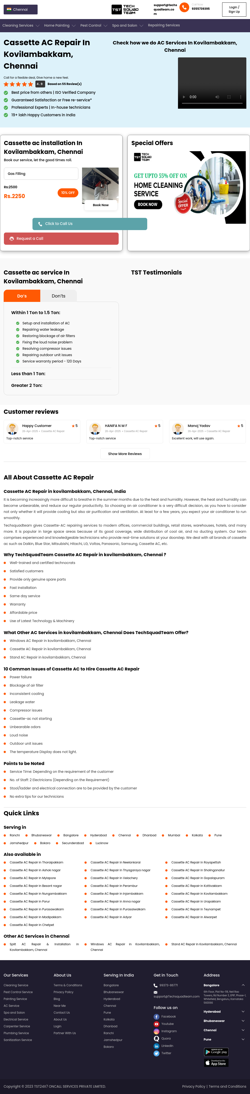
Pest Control (94, 26)
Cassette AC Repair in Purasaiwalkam (118, 909)
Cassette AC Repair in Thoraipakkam (36, 862)
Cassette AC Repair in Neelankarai (116, 862)
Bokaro (45, 843)
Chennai (124, 835)
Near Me (60, 1006)
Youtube (164, 1024)
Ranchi (15, 835)
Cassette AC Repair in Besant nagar (36, 886)
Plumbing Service (16, 1033)
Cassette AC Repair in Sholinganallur (198, 870)
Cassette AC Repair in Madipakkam (35, 917)
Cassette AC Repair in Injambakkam (117, 894)
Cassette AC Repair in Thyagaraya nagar (120, 870)
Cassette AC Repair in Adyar (111, 917)
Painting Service (15, 999)
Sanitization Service (18, 1040)
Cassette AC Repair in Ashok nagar (35, 870)
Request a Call (30, 238)
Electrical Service (16, 1019)
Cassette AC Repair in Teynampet (195, 909)
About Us (60, 1019)
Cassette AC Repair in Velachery (114, 878)
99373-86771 (169, 985)
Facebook (165, 1016)
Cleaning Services (21, 26)
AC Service (11, 1006)
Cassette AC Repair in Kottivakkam (196, 886)
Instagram (165, 1031)
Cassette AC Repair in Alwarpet (194, 917)
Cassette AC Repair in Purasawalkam (37, 909)
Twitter (162, 1053)
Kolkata (197, 835)
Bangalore (71, 835)
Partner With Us (65, 1033)
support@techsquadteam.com (165, 9)
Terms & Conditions (68, 985)
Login (58, 1026)
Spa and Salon (128, 26)
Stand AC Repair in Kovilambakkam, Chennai (204, 944)
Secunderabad (73, 843)
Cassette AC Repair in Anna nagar (115, 901)
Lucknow (102, 843)
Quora (162, 1038)
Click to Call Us (59, 223)
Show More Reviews (125, 453)
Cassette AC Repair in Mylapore (33, 878)
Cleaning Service (16, 985)
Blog (57, 999)
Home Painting (60, 26)
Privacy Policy (63, 992)
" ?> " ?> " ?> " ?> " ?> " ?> (41, 174)
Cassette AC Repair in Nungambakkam (38, 894)
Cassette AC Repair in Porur (30, 901)
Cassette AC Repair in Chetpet (32, 925)
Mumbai (174, 835)
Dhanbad (149, 835)
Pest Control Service (18, 992)
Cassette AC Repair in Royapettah (196, 862)
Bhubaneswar (41, 835)
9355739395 (201, 9)
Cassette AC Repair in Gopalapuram (198, 878)
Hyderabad (98, 835)
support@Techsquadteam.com (176, 996)
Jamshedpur (19, 843)
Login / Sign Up (234, 9)
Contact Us (62, 1012)
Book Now (101, 205)
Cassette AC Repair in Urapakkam (196, 901)
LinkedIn (163, 1046)
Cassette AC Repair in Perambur (114, 886)
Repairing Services (164, 25)
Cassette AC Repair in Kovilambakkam (199, 894)
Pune (218, 835)
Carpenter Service (17, 1026)
